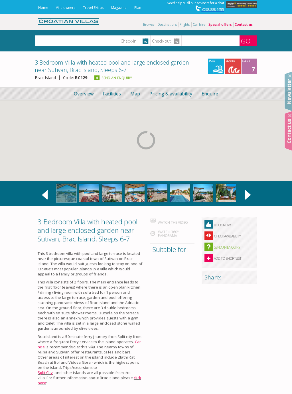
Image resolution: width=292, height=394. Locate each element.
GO (245, 41)
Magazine (119, 7)
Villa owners (65, 7)
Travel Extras (93, 7)
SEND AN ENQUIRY (117, 77)
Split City (45, 372)
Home (43, 7)
